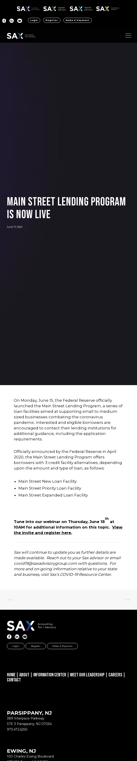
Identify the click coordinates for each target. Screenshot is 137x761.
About (24, 675)
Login (34, 20)
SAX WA (81, 7)
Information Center (49, 675)
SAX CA (55, 7)
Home (11, 675)
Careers (115, 675)
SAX (28, 7)
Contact (14, 680)
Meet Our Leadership (87, 675)
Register (52, 20)
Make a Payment (77, 20)
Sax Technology (107, 8)
